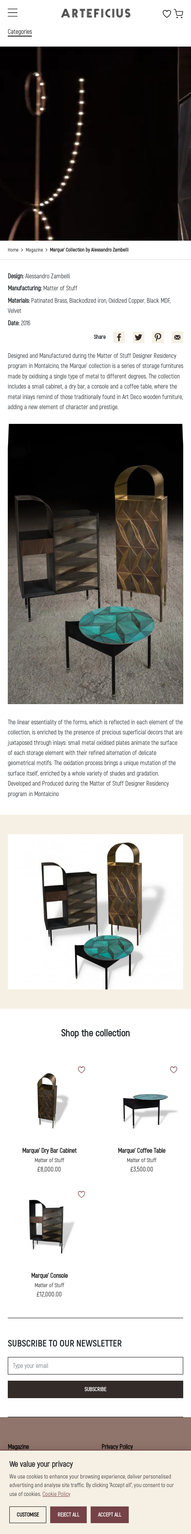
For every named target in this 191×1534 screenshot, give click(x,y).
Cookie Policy (56, 1494)
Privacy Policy (117, 1447)
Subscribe (95, 1389)
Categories (20, 32)
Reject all (68, 1514)
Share (99, 337)
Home (13, 250)
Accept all (109, 1514)
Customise (28, 1514)
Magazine (34, 250)
